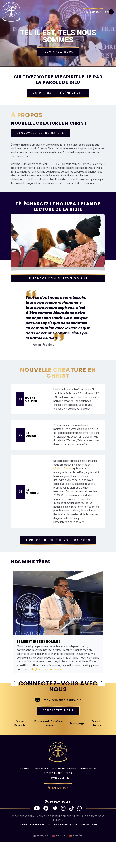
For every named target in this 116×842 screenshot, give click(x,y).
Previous (14, 682)
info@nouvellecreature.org (58, 700)
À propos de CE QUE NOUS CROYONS (58, 540)
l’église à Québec (63, 468)
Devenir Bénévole (19, 723)
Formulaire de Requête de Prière (49, 723)
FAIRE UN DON (93, 11)
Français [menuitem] (42, 835)
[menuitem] (40, 835)
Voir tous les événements (58, 93)
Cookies (24, 824)
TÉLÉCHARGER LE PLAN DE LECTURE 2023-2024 (58, 278)
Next (101, 682)
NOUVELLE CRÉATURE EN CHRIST (56, 816)
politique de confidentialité (80, 824)
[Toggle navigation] (111, 12)
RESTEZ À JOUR (53, 773)
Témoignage (77, 723)
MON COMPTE (60, 777)
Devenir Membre (96, 723)
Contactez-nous (58, 710)
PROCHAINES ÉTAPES (64, 768)
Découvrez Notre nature (40, 132)
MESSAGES (41, 768)
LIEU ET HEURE (88, 768)
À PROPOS (26, 768)
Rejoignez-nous (58, 51)
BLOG (69, 773)
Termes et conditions (45, 824)
